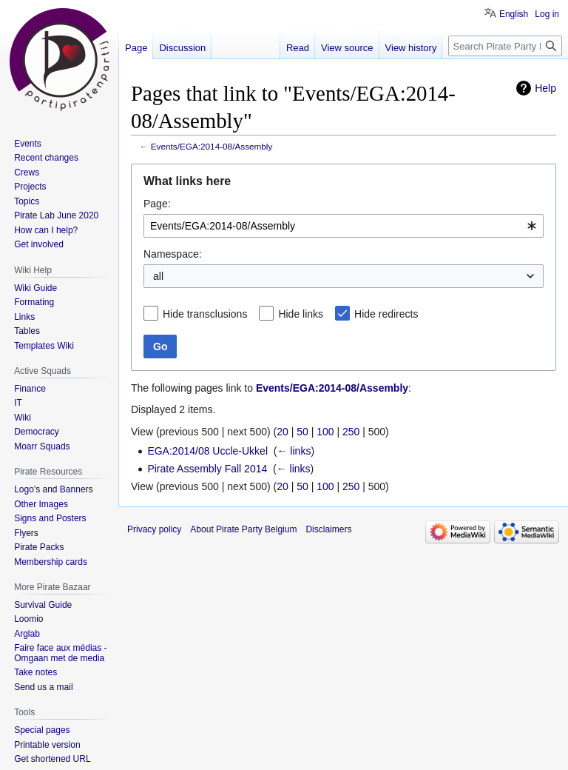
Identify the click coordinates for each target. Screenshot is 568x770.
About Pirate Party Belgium (243, 529)
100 (325, 432)
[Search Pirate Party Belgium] (505, 46)
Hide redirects (386, 314)
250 (350, 432)
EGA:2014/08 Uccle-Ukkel (207, 451)
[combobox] (343, 226)
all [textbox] (158, 276)
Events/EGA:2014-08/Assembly (212, 146)
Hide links (300, 314)
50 (302, 432)
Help (545, 88)
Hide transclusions (205, 314)
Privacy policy (154, 529)
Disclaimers (328, 529)
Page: (157, 204)
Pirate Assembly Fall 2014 (207, 469)
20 (282, 432)
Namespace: (172, 254)
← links (294, 451)
